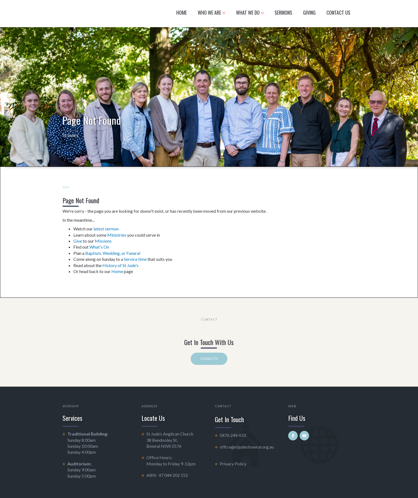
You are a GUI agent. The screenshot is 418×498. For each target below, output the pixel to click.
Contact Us (209, 358)
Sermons (283, 12)
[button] (211, 13)
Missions (103, 240)
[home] (101, 13)
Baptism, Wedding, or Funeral (112, 253)
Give (77, 240)
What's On (99, 246)
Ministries (116, 234)
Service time (135, 259)
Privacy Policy (233, 463)
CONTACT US (338, 12)
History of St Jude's (120, 265)
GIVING (309, 12)
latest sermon (106, 228)
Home (181, 12)
